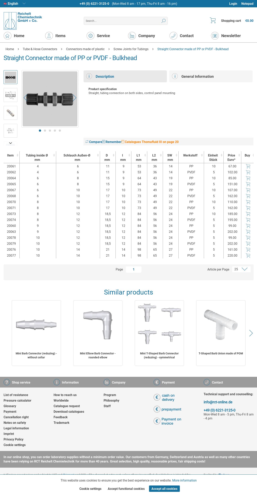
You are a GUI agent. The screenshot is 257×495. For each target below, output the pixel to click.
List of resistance (16, 395)
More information (184, 480)
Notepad (247, 4)
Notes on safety (15, 423)
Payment (10, 411)
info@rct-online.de (218, 402)
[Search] (164, 21)
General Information (193, 76)
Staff (107, 406)
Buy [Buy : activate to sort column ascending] (247, 155)
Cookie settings (15, 445)
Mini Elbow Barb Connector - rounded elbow (98, 355)
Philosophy (111, 400)
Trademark (61, 423)
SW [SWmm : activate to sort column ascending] (169, 157)
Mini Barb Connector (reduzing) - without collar (36, 355)
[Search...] (126, 21)
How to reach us (65, 395)
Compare (94, 142)
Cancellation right (16, 417)
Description (100, 76)
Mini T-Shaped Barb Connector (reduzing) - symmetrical (159, 355)
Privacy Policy (13, 439)
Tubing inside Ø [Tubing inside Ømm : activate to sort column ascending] (37, 157)
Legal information (16, 428)
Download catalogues (69, 411)
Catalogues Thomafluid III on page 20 (150, 142)
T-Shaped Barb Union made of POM (221, 353)
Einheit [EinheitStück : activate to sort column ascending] (212, 157)
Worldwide (61, 400)
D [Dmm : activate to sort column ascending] (107, 157)
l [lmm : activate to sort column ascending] (122, 157)
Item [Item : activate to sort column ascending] (10, 155)
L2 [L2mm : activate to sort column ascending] (154, 157)
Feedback (61, 417)
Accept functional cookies (126, 489)
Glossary (10, 406)
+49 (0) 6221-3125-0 (94, 4)
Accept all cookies (164, 489)
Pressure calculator (17, 400)
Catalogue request (67, 406)
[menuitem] (235, 3)
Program (110, 395)
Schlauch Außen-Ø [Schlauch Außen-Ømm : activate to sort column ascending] (77, 157)
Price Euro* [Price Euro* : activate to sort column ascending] (231, 157)
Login (233, 4)
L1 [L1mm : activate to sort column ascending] (138, 157)
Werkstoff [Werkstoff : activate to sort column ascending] (190, 155)
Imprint (9, 434)
